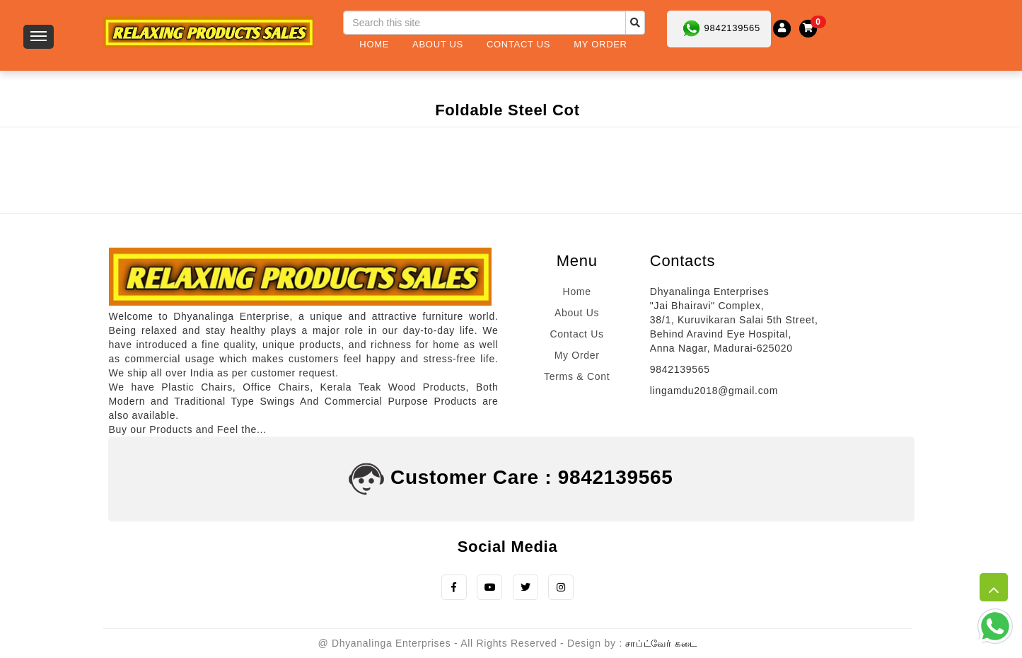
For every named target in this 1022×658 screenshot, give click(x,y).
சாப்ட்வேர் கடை (661, 644)
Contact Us (518, 44)
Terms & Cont (577, 376)
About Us (437, 44)
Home (374, 44)
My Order (600, 44)
